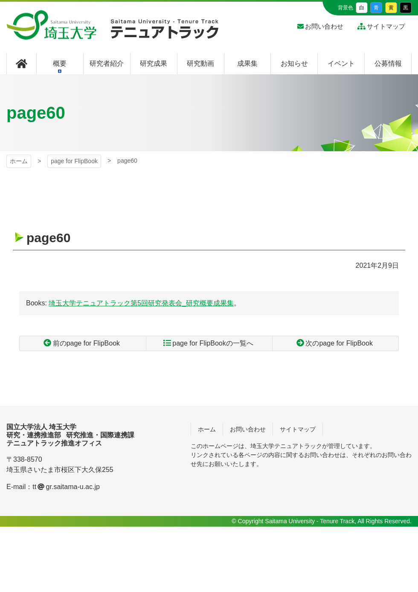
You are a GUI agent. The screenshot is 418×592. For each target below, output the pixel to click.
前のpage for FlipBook (86, 343)
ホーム (19, 161)
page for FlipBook (74, 161)
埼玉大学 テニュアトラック (164, 32)
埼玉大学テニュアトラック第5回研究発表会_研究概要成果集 (141, 303)
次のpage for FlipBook (338, 343)
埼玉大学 (51, 25)
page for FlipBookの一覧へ (212, 343)
